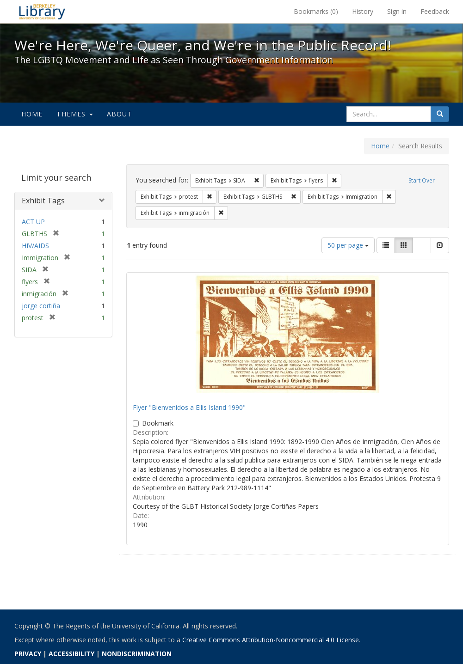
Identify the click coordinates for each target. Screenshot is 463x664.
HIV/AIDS (35, 245)
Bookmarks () (316, 11)
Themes (74, 114)
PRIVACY (27, 653)
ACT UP (33, 221)
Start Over (421, 180)
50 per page (348, 245)
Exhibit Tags (43, 200)
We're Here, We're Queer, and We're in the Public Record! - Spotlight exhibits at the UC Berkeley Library (42, 11)
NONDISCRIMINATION (137, 653)
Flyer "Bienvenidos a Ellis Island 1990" (189, 407)
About (119, 114)
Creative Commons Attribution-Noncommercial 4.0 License (270, 639)
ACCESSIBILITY (71, 653)
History (362, 11)
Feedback (434, 11)
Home (32, 114)
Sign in (397, 11)
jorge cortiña (41, 305)
